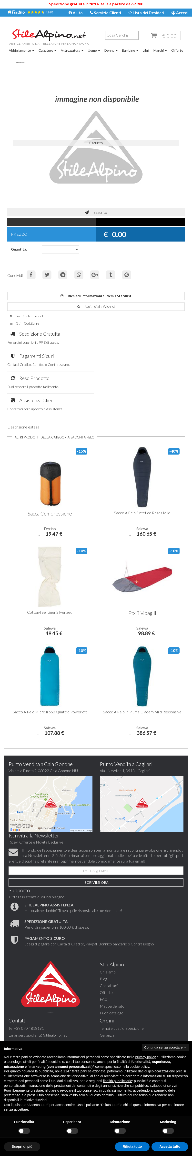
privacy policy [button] (145, 1057)
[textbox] (121, 36)
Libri (146, 51)
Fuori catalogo (111, 971)
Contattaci (109, 944)
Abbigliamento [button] (21, 51)
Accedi (180, 12)
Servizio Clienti (105, 12)
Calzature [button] (47, 51)
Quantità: (19, 251)
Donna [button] (111, 51)
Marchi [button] (160, 51)
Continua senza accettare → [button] (165, 1047)
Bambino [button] (130, 51)
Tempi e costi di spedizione (30, 1022)
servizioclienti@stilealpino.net (134, 993)
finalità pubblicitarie (117, 1081)
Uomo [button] (94, 51)
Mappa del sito (112, 964)
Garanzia (16, 1029)
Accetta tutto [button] (169, 1146)
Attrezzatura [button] (72, 51)
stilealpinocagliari (125, 1000)
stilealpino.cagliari (132, 1007)
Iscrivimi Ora (96, 840)
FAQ (104, 957)
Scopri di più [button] (22, 1146)
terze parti (79, 1071)
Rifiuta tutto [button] (132, 1146)
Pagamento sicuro (23, 1036)
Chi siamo (108, 930)
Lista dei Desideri (146, 12)
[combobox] (120, 35)
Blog (103, 937)
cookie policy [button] (139, 1067)
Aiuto (76, 12)
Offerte (177, 51)
